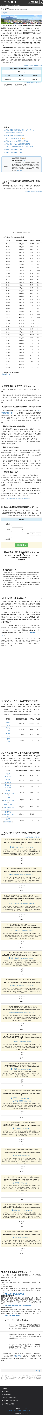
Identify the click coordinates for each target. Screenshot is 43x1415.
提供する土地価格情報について (13, 149)
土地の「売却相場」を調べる (13, 138)
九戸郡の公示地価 (28, 65)
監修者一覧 (6, 1394)
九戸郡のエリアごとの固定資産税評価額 (16, 141)
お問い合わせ (12, 1410)
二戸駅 (8, 797)
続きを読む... (20, 170)
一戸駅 (8, 790)
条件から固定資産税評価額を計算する (15, 135)
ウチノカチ (18, 1356)
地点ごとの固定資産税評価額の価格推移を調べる (19, 146)
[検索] (41, 2)
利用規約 (19, 1410)
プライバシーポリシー (28, 1410)
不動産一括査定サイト (10, 1401)
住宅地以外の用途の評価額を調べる (33, 82)
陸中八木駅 (8, 785)
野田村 (8, 722)
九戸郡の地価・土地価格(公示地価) (13, 1294)
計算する (21, 545)
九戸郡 (8, 725)
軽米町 (8, 728)
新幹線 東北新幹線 (8, 822)
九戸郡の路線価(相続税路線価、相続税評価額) (17, 1305)
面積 (8, 529)
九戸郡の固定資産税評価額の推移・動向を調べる (19, 130)
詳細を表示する (5, 374)
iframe (21, 105)
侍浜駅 (8, 774)
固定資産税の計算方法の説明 (14, 132)
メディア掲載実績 (9, 1397)
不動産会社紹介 (8, 1404)
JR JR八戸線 (8, 776)
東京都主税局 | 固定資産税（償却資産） (19, 499)
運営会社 (6, 1391)
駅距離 (8, 524)
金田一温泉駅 (8, 805)
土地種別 (7, 539)
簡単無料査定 (33, 2)
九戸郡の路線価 (38, 65)
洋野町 (8, 739)
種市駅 (8, 779)
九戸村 (8, 733)
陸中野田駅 (8, 812)
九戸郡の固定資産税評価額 (11, 1315)
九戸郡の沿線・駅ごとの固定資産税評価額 (17, 144)
